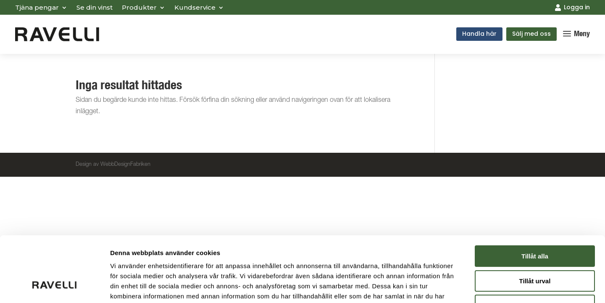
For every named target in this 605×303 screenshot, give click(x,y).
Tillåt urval (535, 225)
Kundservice (195, 8)
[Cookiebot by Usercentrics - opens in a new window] (54, 286)
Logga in (577, 7)
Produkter (139, 8)
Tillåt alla (534, 200)
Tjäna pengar (37, 8)
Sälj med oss (531, 33)
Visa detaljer (456, 286)
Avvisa (535, 249)
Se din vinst (94, 8)
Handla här (479, 33)
